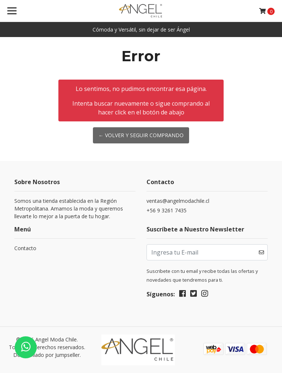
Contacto (25, 248)
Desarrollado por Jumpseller (46, 354)
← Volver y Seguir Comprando (141, 135)
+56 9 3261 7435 (167, 210)
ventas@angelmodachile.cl (178, 200)
